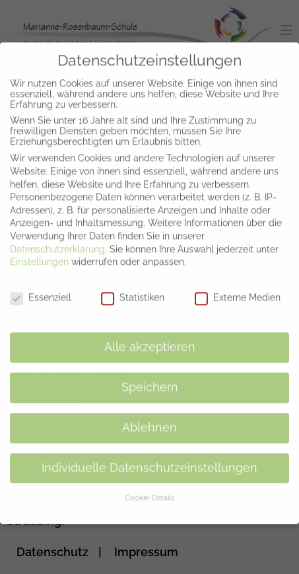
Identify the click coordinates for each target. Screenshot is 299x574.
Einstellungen (39, 251)
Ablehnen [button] (149, 417)
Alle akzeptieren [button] (149, 336)
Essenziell (40, 287)
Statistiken (132, 287)
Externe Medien (238, 287)
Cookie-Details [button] (149, 487)
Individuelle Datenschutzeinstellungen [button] (149, 457)
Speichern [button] (149, 377)
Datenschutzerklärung (57, 238)
